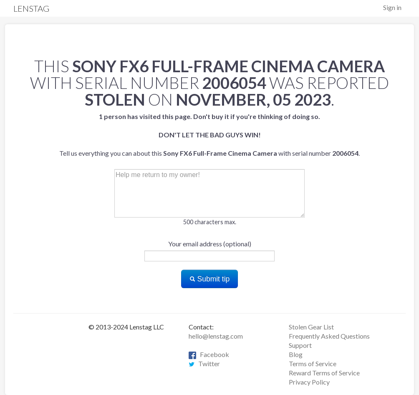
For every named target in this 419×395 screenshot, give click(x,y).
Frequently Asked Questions (329, 336)
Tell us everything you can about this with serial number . (209, 134)
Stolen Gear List (311, 327)
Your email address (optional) (209, 244)
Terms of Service (312, 363)
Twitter (204, 363)
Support (300, 345)
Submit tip (209, 279)
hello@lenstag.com (216, 336)
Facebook (209, 354)
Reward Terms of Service (324, 373)
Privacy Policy (309, 382)
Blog (296, 354)
